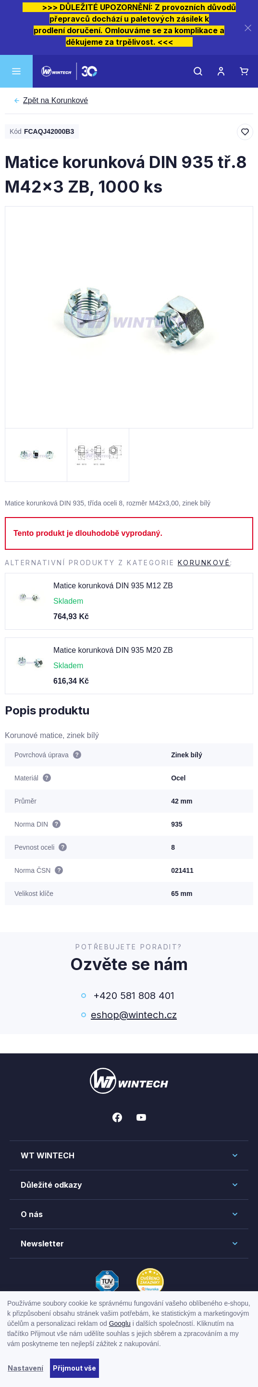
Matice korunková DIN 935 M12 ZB (113, 586)
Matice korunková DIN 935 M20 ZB (113, 650)
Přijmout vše (74, 1368)
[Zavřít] (248, 28)
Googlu (120, 1323)
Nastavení (25, 1368)
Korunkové (55, 100)
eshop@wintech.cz (134, 1015)
